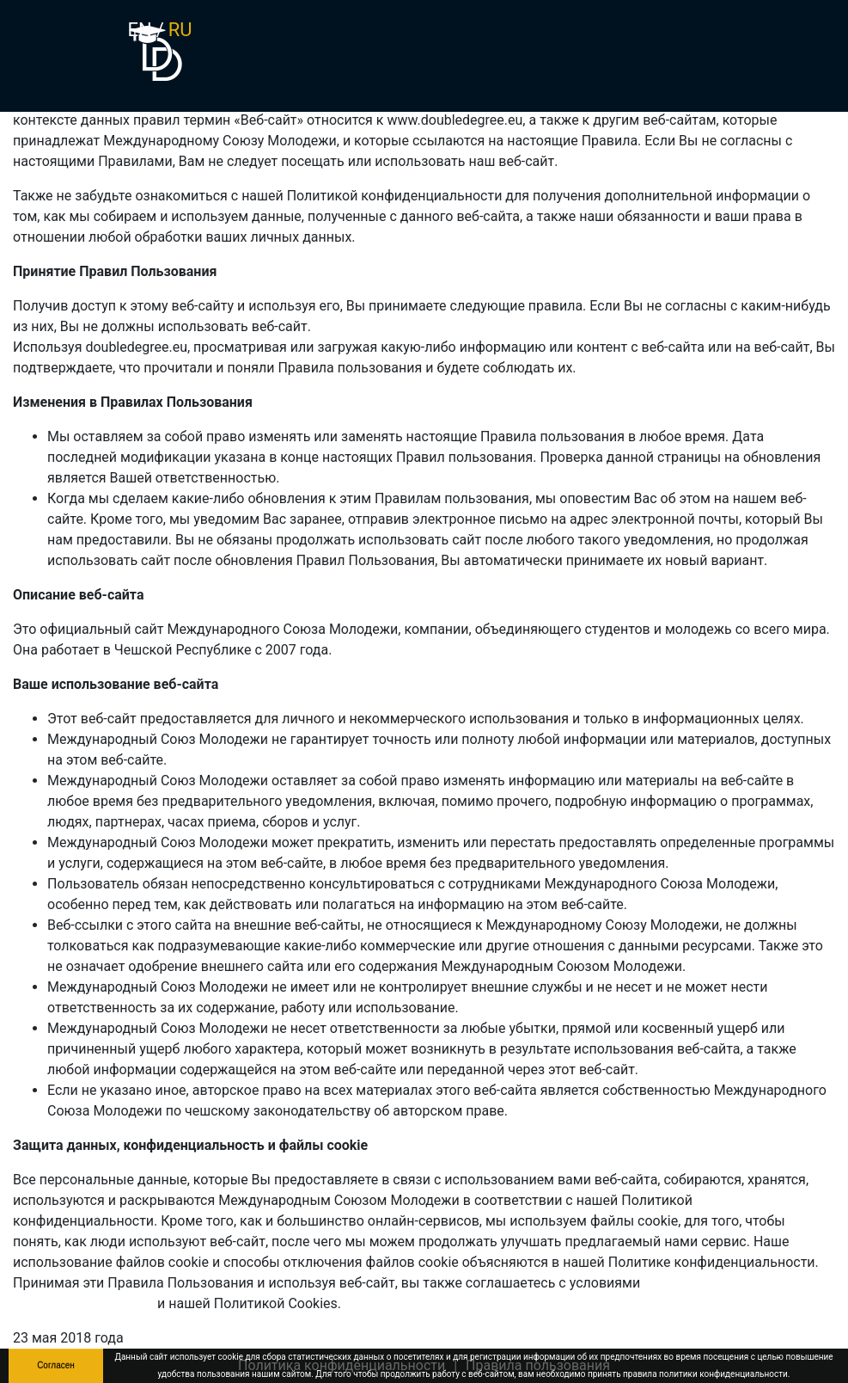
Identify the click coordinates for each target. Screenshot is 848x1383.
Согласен (56, 1365)
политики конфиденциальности (723, 1374)
